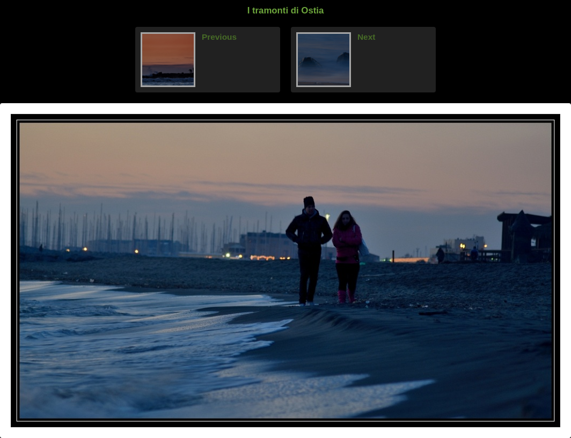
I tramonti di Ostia (285, 10)
